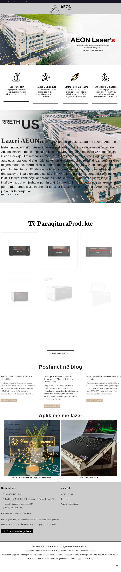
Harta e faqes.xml (89, 550)
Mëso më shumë (10, 197)
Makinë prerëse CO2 (88, 554)
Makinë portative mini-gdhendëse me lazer (60, 554)
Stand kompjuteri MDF (89, 449)
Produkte (60, 223)
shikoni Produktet (60, 354)
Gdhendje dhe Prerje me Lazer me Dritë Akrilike (32, 449)
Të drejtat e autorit (42, 546)
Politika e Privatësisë (69, 504)
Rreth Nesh (65, 499)
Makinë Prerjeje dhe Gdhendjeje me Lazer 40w (22, 554)
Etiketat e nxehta (73, 550)
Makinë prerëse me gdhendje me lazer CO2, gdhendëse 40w (67, 558)
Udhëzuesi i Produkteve (34, 550)
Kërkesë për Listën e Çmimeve (17, 531)
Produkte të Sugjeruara (55, 550)
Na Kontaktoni (66, 494)
